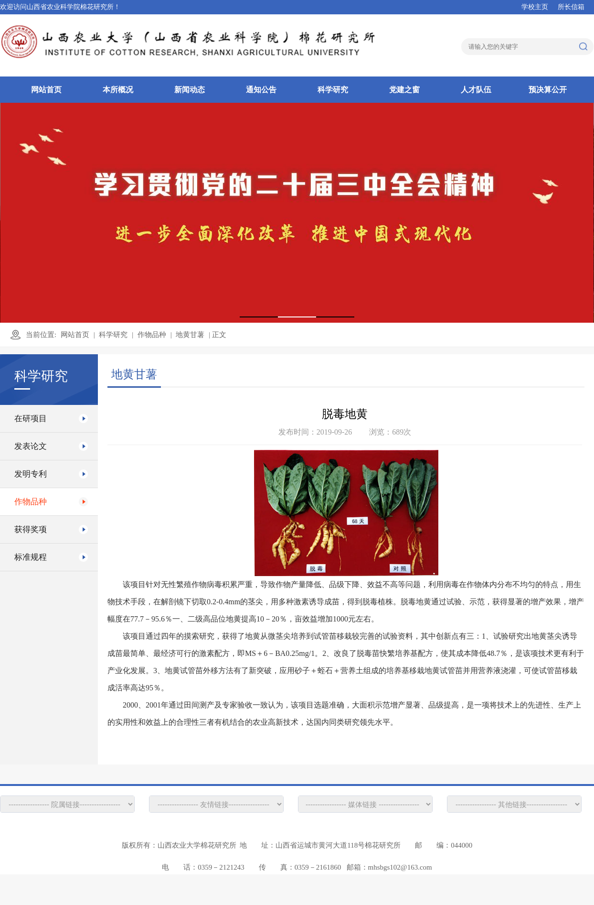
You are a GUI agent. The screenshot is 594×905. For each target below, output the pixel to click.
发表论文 (30, 446)
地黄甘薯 (190, 334)
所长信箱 (571, 7)
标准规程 (30, 557)
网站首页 (46, 90)
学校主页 (534, 7)
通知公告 (261, 90)
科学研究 (333, 90)
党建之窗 (404, 90)
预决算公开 (548, 90)
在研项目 (30, 418)
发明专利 (30, 474)
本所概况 (118, 90)
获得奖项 (30, 529)
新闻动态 (189, 90)
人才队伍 (476, 90)
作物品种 (152, 334)
